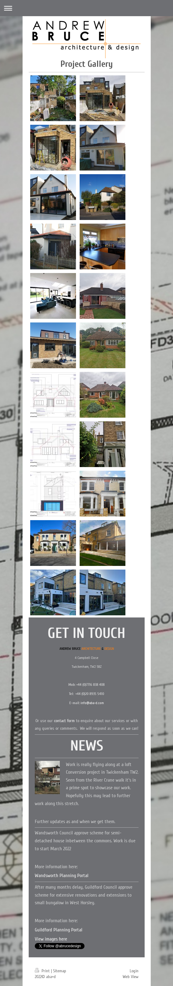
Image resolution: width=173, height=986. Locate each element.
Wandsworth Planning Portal (61, 876)
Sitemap (59, 970)
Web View (131, 976)
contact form (64, 720)
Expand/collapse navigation (86, 8)
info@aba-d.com (92, 703)
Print (43, 970)
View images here (51, 939)
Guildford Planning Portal (58, 930)
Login (134, 970)
